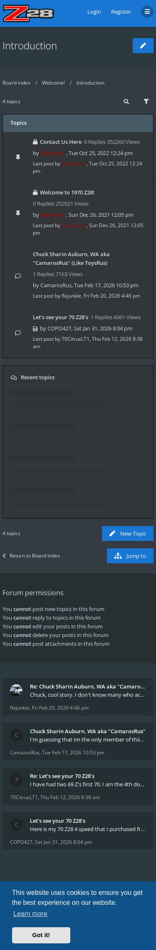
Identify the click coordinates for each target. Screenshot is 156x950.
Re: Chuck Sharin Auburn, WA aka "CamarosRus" (88, 686)
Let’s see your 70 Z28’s (60, 317)
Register (121, 11)
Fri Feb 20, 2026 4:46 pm (60, 707)
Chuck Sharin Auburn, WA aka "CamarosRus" (88, 731)
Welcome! (53, 82)
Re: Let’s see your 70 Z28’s (62, 776)
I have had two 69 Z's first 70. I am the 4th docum (88, 784)
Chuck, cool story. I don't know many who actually (88, 694)
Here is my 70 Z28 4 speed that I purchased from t (88, 829)
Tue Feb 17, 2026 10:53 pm (73, 752)
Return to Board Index (31, 555)
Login (94, 11)
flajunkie (71, 295)
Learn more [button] (30, 913)
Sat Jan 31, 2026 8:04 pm (63, 842)
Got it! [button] (41, 935)
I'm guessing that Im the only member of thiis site (88, 739)
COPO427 (59, 328)
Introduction (29, 45)
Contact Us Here (61, 141)
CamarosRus (56, 285)
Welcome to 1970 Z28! (67, 192)
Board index (16, 82)
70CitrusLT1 (75, 338)
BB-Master (53, 153)
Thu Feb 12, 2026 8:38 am (70, 797)
